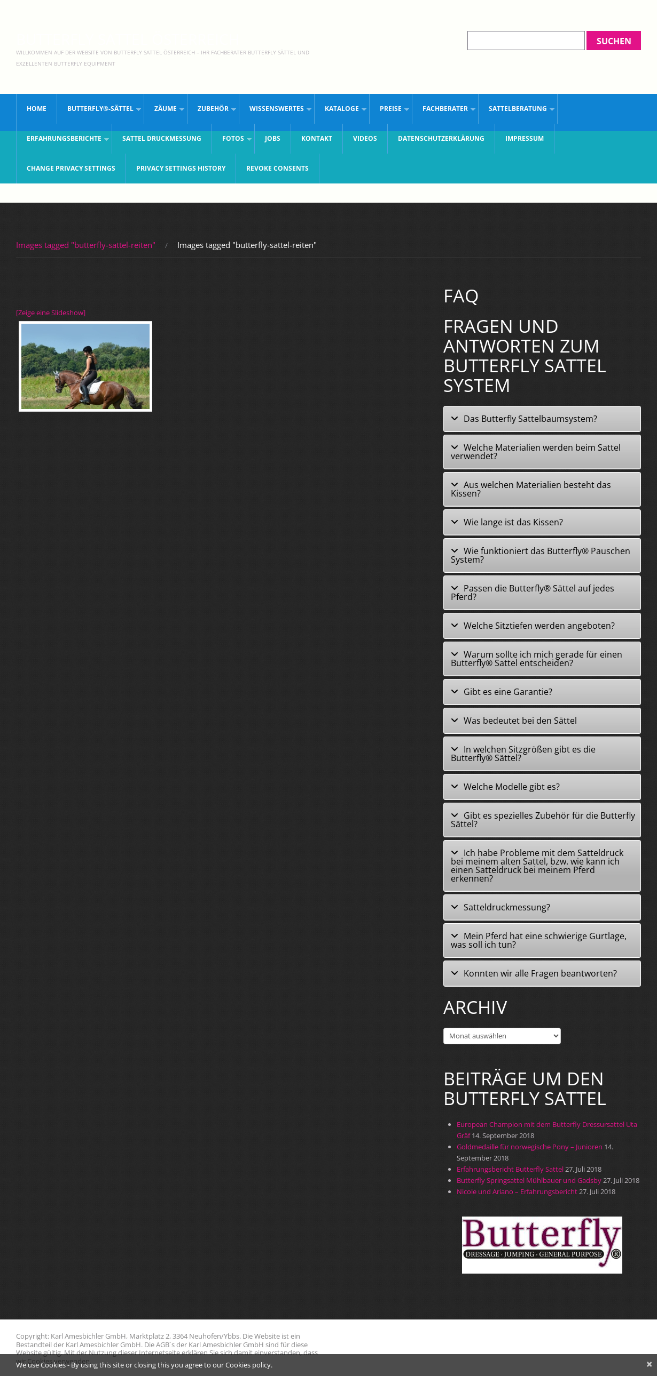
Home (36, 108)
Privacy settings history (180, 168)
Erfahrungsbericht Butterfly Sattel (510, 1169)
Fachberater (443, 110)
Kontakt (316, 138)
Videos (365, 138)
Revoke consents (277, 168)
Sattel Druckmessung (161, 138)
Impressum (524, 138)
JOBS (272, 138)
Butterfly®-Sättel (99, 110)
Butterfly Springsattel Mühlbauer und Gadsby (529, 1180)
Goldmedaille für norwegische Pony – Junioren (530, 1146)
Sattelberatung (516, 110)
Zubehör (211, 110)
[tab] (542, 418)
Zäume (164, 110)
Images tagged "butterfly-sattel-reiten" (85, 244)
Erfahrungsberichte (63, 140)
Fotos (232, 140)
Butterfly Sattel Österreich (128, 39)
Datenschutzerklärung (441, 138)
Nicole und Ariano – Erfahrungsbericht (517, 1191)
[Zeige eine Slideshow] (50, 312)
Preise (389, 110)
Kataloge (340, 110)
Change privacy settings (71, 168)
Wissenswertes (275, 110)
